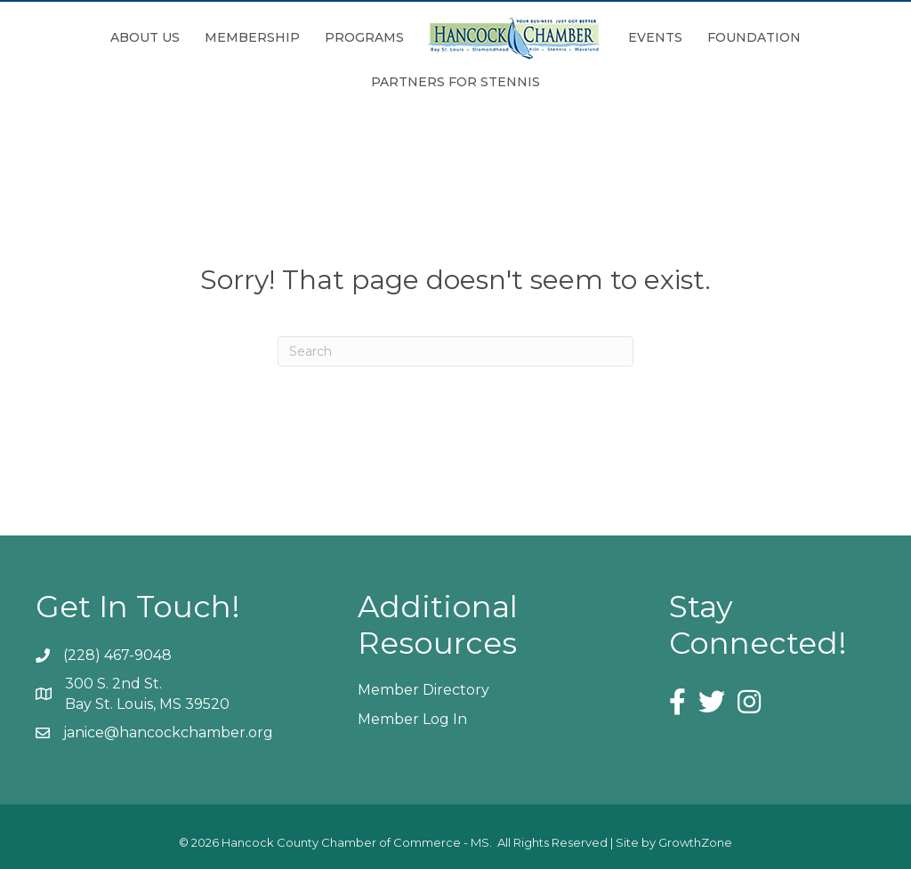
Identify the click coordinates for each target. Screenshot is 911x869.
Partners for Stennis (455, 82)
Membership (252, 37)
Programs (364, 37)
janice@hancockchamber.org (168, 732)
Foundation (754, 37)
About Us (145, 37)
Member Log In (412, 719)
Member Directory (423, 689)
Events (655, 37)
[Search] (455, 351)
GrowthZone (695, 842)
